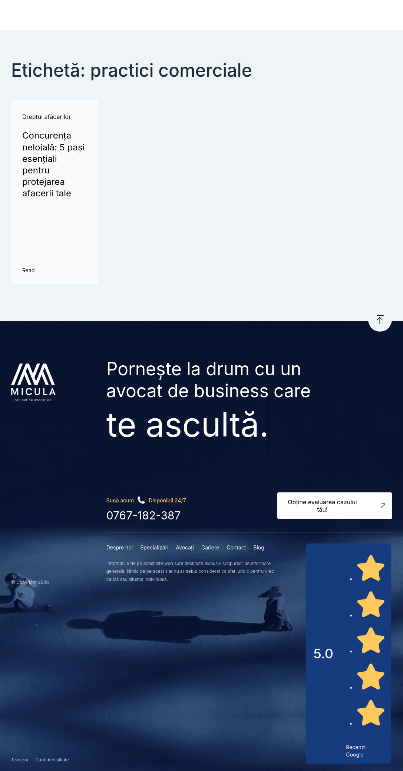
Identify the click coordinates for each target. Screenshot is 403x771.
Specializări (154, 547)
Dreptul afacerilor (46, 116)
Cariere (210, 547)
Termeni (19, 759)
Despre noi (119, 547)
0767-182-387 (143, 515)
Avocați (185, 547)
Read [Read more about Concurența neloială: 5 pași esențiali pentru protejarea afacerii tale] (28, 270)
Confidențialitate (52, 759)
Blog (258, 547)
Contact (236, 547)
